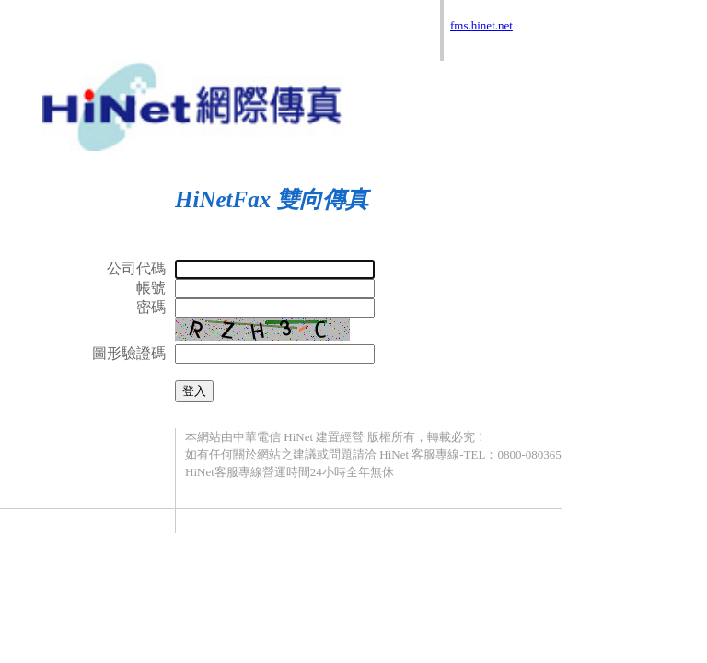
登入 (194, 391)
